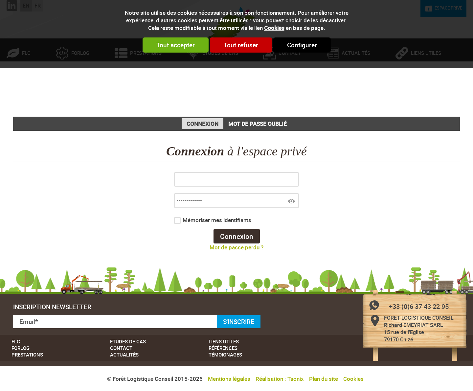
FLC (26, 80)
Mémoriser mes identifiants (217, 220)
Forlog (80, 80)
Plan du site (323, 378)
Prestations (146, 80)
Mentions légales (229, 378)
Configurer (302, 45)
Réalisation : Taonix (280, 378)
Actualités (356, 80)
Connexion (202, 123)
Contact (290, 80)
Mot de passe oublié (257, 123)
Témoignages (225, 354)
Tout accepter (175, 45)
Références (223, 348)
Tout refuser (241, 45)
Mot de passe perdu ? (236, 247)
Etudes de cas (220, 80)
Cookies (274, 28)
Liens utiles (426, 80)
